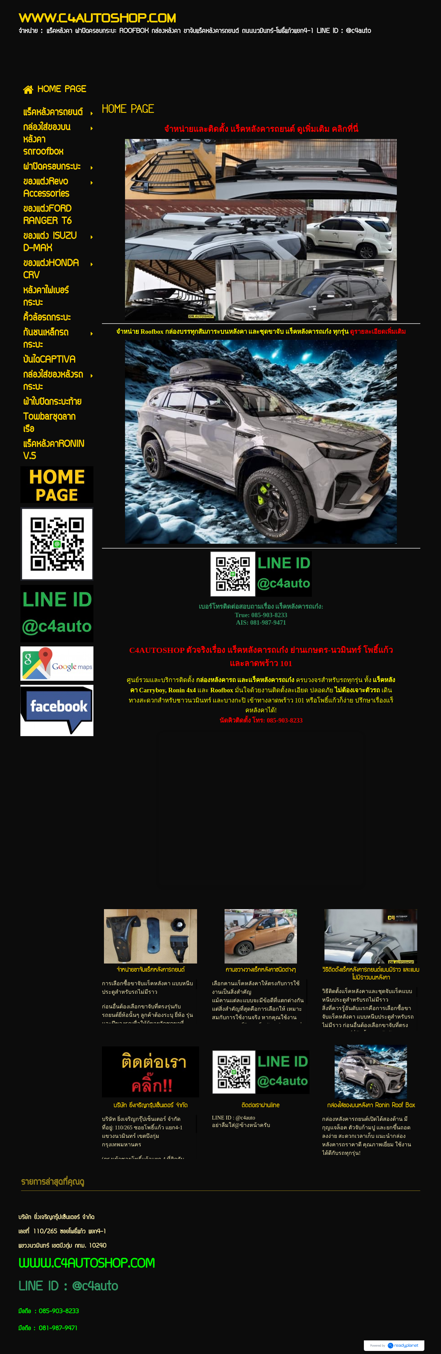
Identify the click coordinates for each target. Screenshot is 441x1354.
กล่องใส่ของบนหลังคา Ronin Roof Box (371, 1105)
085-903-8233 (269, 615)
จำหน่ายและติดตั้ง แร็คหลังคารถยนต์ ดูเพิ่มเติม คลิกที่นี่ (261, 129)
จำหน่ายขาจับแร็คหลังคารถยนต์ (150, 970)
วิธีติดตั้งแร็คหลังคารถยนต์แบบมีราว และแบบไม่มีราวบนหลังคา (370, 974)
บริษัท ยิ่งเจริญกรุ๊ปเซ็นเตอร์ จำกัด (150, 1105)
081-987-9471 (268, 622)
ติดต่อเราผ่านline (261, 1105)
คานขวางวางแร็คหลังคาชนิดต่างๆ (261, 970)
